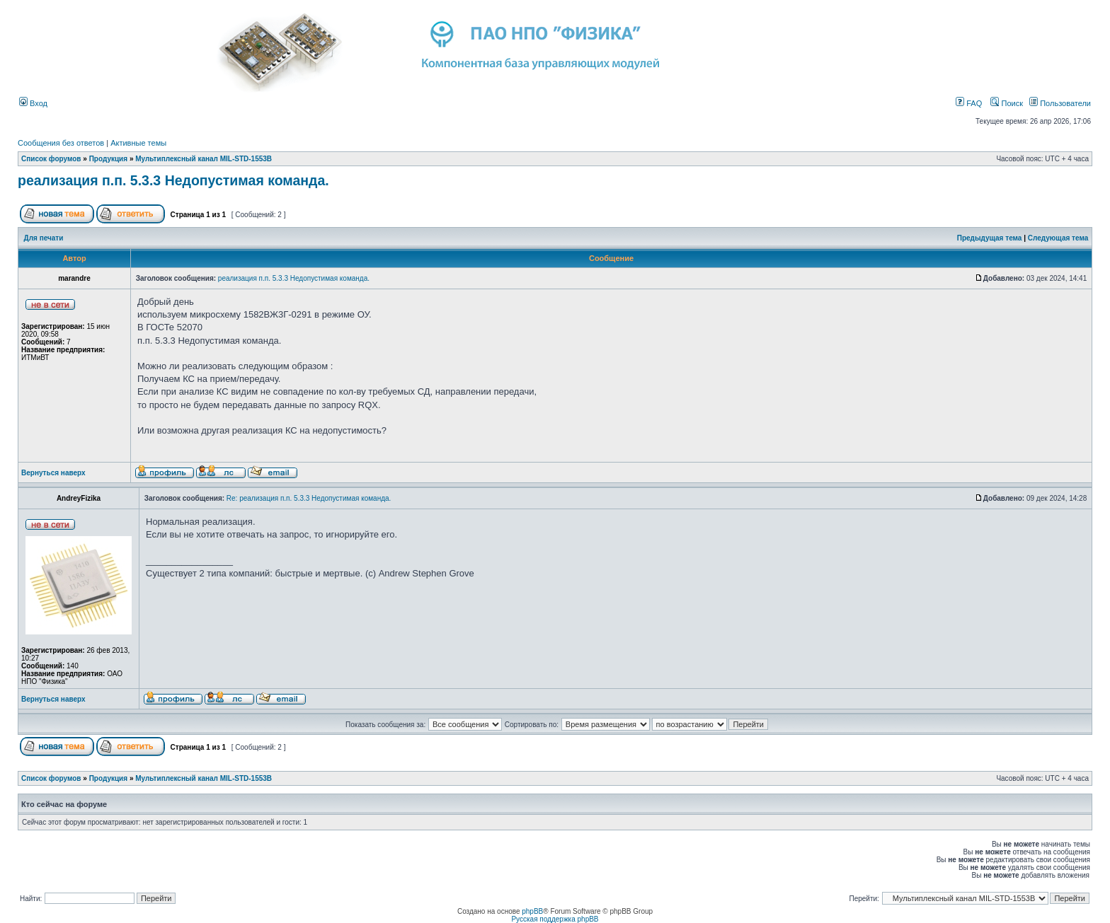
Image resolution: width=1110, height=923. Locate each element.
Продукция (108, 159)
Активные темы (138, 143)
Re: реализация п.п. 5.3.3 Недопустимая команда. (309, 498)
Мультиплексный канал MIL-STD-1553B (203, 159)
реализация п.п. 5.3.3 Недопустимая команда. (173, 180)
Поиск (1006, 103)
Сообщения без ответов (61, 143)
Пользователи (1060, 103)
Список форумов (51, 159)
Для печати (44, 238)
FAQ (969, 103)
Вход (33, 103)
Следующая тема (1058, 238)
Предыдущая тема (989, 238)
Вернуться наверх (53, 473)
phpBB (532, 911)
